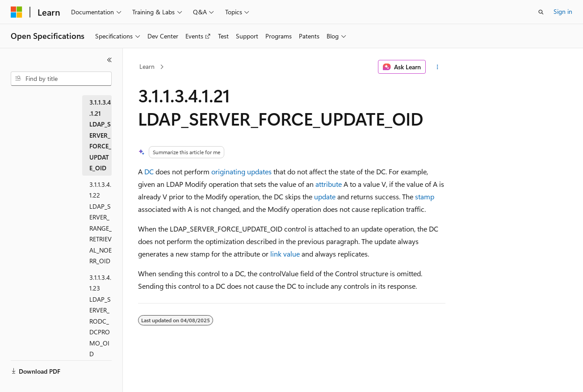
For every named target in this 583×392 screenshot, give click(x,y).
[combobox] (61, 79)
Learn (147, 66)
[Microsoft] (16, 12)
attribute (328, 184)
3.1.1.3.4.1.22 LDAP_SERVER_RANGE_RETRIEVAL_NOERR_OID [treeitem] (100, 223)
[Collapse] (109, 60)
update (325, 196)
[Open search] (541, 12)
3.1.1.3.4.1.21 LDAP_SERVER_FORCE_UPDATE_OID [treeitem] (100, 135)
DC (149, 171)
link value (285, 253)
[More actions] (437, 67)
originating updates (241, 171)
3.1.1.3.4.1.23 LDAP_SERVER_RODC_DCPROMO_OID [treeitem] (100, 315)
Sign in (563, 11)
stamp (424, 196)
